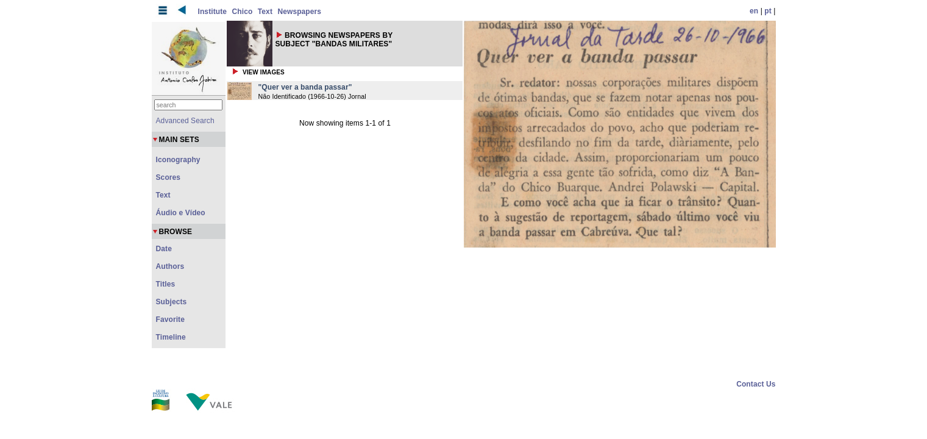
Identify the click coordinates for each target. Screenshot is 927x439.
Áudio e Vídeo (180, 213)
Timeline (171, 337)
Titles (166, 284)
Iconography (178, 159)
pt (768, 11)
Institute (212, 11)
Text (265, 11)
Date (164, 248)
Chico (242, 11)
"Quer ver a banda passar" (305, 87)
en (754, 11)
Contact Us (755, 384)
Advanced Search (185, 120)
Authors (170, 266)
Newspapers (299, 11)
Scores (168, 177)
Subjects (171, 302)
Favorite (170, 319)
